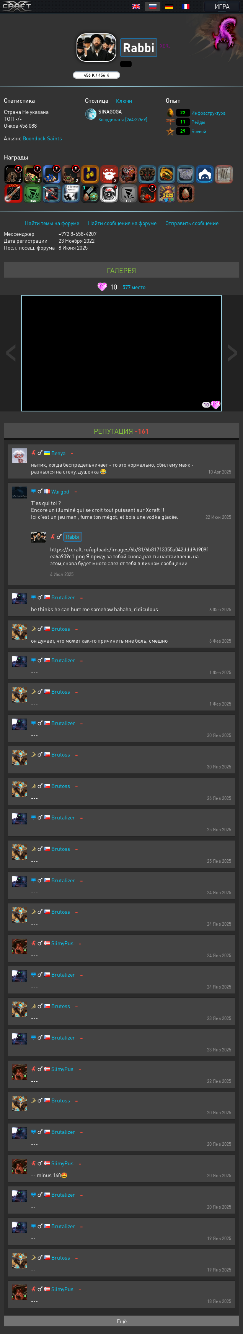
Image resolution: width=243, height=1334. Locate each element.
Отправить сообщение (192, 222)
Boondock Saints (42, 138)
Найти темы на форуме (52, 222)
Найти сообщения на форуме (122, 222)
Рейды (198, 122)
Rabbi (73, 536)
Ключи (124, 100)
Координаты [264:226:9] (122, 119)
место (133, 286)
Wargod (60, 491)
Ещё (122, 1321)
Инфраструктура (208, 113)
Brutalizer (63, 597)
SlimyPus (62, 943)
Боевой (198, 131)
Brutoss (60, 628)
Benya (58, 453)
